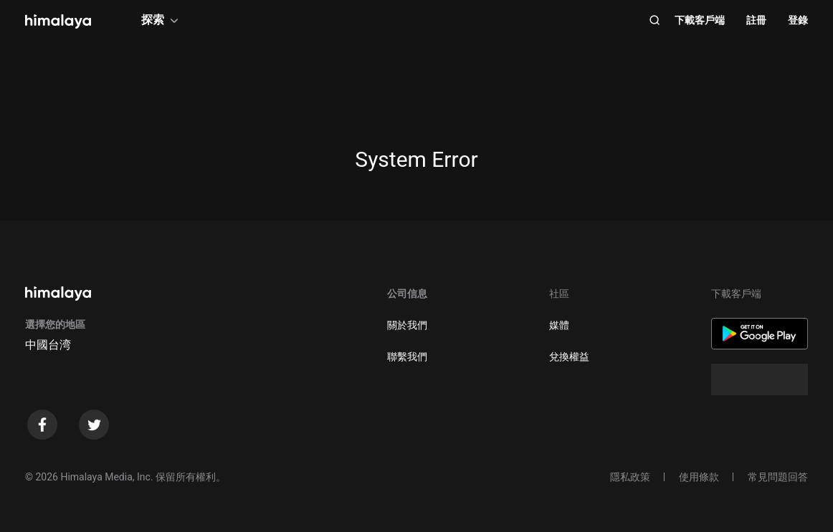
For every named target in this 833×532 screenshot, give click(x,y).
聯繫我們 (407, 356)
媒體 (559, 325)
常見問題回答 (778, 477)
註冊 (756, 20)
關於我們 (407, 325)
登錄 (798, 20)
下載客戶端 (700, 20)
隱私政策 (630, 477)
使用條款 (699, 477)
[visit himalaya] (58, 21)
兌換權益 (569, 356)
